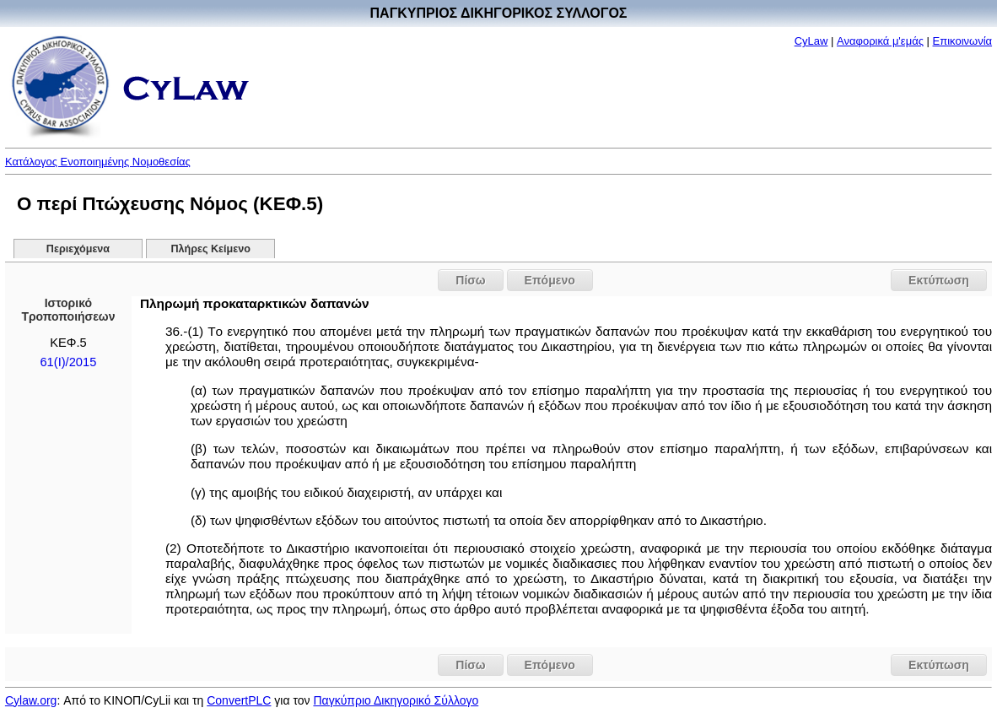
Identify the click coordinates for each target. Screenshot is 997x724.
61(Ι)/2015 (68, 362)
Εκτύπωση (938, 280)
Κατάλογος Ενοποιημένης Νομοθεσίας (98, 161)
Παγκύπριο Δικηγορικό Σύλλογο (395, 700)
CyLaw (811, 41)
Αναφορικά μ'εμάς (880, 41)
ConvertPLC (239, 700)
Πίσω (470, 280)
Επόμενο (550, 280)
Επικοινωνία (963, 41)
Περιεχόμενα (78, 249)
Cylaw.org (31, 700)
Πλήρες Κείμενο (210, 249)
